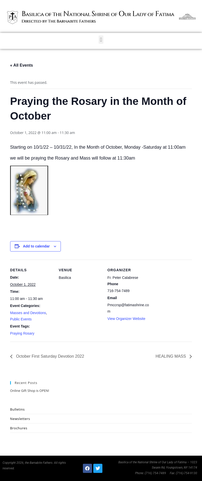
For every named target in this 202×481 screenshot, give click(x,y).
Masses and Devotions (28, 313)
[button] (101, 39)
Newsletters (20, 418)
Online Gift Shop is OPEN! (29, 390)
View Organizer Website (126, 319)
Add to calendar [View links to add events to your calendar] (36, 246)
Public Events (21, 319)
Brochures (18, 428)
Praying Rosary (22, 333)
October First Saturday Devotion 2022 (49, 356)
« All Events (21, 65)
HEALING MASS (171, 356)
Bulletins (17, 409)
